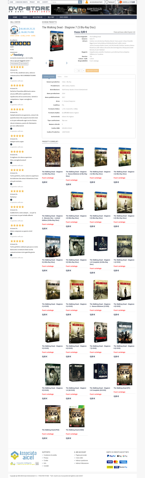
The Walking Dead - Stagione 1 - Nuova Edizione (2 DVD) (100, 305)
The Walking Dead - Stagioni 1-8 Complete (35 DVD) (100, 389)
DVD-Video (64, 17)
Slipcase (64, 120)
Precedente (14, 64)
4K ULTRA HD (37, 17)
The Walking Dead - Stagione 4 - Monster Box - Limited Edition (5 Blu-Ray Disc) (52, 218)
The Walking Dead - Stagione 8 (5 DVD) (124, 347)
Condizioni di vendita (50, 455)
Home (15, 17)
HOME (11, 2)
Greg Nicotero (94, 52)
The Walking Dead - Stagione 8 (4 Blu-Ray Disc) (52, 261)
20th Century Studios (68, 86)
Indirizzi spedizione (82, 460)
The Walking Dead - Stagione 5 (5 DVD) (52, 347)
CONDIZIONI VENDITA (21, 2)
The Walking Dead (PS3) (50, 430)
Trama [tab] (59, 77)
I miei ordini (79, 458)
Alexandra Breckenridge (111, 48)
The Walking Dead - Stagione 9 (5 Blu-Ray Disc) (76, 261)
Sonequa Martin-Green (101, 45)
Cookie (46, 460)
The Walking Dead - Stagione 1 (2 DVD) (124, 261)
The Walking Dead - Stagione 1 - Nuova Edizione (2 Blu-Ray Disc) (76, 174)
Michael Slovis (119, 52)
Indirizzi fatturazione (82, 463)
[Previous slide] (46, 63)
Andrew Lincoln (94, 41)
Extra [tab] (66, 77)
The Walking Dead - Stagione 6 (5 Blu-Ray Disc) (124, 217)
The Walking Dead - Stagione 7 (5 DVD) (100, 347)
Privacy (46, 458)
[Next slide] (66, 63)
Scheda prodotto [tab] (49, 77)
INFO (38, 2)
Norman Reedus (105, 41)
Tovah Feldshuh (100, 50)
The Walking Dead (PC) (122, 388)
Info (45, 463)
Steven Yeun (114, 41)
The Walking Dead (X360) (75, 430)
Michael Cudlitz (117, 43)
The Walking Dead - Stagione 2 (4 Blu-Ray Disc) (100, 173)
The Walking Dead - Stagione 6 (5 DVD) (76, 347)
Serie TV (92, 39)
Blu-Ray (51, 17)
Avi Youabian (99, 54)
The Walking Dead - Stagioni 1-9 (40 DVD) (76, 389)
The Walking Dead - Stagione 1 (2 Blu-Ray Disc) (52, 173)
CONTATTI (45, 2)
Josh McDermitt (113, 45)
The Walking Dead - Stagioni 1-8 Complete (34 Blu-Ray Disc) (100, 262)
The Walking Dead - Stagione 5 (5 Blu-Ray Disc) (100, 217)
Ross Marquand (124, 48)
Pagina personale (81, 455)
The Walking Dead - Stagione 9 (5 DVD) (52, 389)
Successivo (23, 64)
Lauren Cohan (122, 41)
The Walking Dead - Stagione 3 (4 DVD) (76, 305)
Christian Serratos (124, 45)
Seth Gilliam (100, 48)
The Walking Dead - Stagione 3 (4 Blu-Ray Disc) (124, 173)
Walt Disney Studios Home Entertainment (74, 90)
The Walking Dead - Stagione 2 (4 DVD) (52, 305)
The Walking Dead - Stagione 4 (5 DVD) (124, 305)
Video (25, 17)
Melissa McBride (107, 43)
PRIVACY (32, 2)
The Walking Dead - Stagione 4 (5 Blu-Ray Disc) (76, 217)
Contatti (46, 466)
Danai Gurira (97, 43)
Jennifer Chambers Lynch (106, 52)
